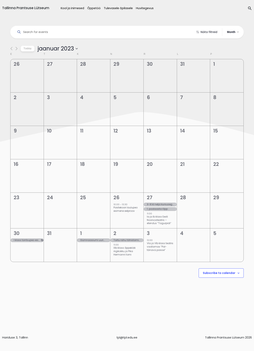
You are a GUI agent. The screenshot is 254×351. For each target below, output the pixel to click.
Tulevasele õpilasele (118, 8)
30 (16, 244)
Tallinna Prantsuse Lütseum (25, 8)
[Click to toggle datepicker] (58, 60)
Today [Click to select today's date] (28, 59)
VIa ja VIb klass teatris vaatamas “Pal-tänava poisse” (160, 258)
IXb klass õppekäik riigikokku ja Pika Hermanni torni (125, 262)
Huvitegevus (145, 8)
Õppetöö (94, 8)
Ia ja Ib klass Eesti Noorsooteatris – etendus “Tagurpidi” (159, 231)
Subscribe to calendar (219, 284)
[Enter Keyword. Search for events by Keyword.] (104, 32)
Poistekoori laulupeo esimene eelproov (126, 220)
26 (116, 209)
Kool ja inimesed (72, 8)
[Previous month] (11, 60)
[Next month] (16, 60)
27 (149, 209)
